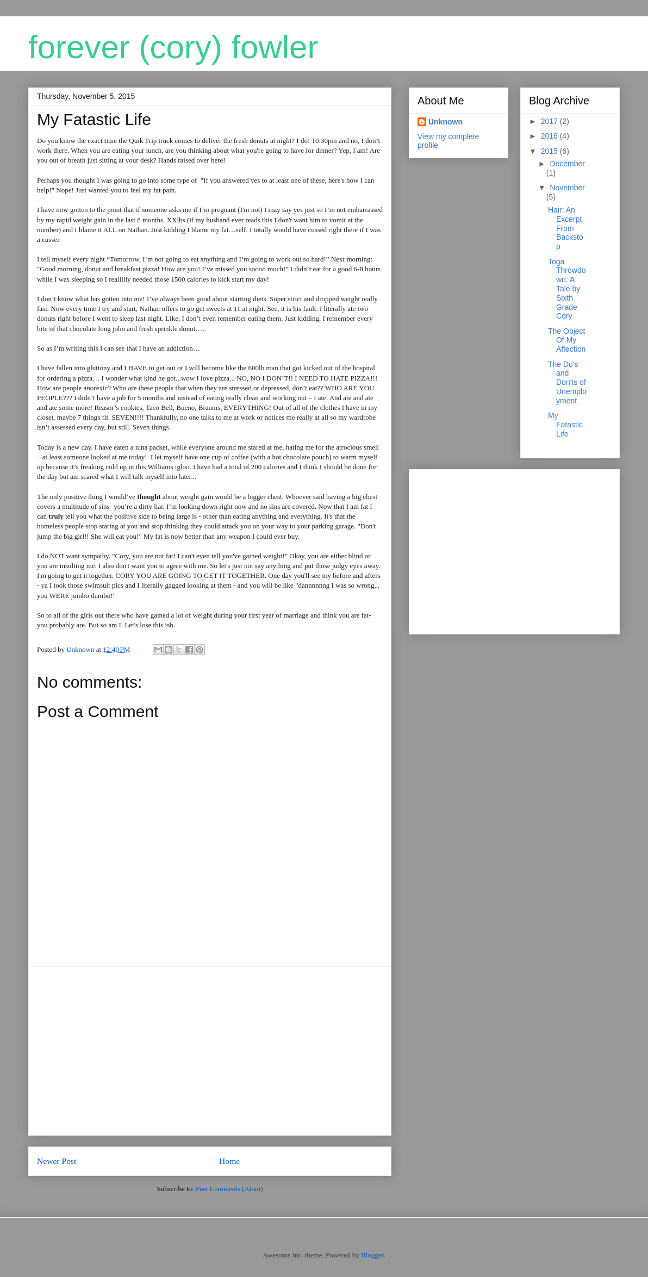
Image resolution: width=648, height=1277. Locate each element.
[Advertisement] (210, 1051)
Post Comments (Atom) (229, 1189)
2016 (550, 136)
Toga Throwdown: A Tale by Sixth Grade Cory (566, 289)
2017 (550, 121)
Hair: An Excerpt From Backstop (565, 228)
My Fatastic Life (565, 424)
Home (229, 1161)
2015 (550, 151)
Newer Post (56, 1161)
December (567, 163)
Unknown (445, 121)
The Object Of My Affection (566, 340)
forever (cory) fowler (173, 47)
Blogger (372, 1255)
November (567, 187)
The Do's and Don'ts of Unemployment (567, 382)
